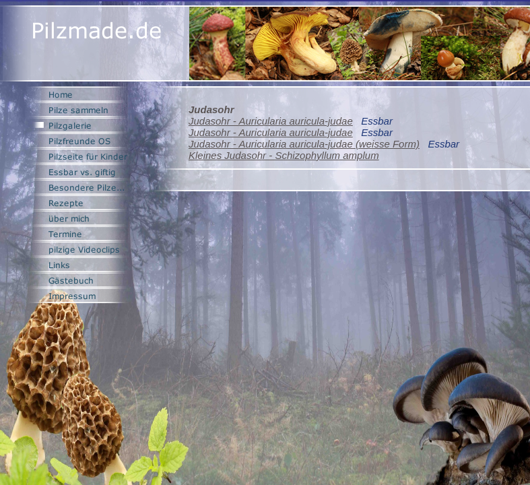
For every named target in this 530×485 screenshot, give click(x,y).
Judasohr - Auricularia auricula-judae (271, 121)
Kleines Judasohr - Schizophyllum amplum (284, 155)
